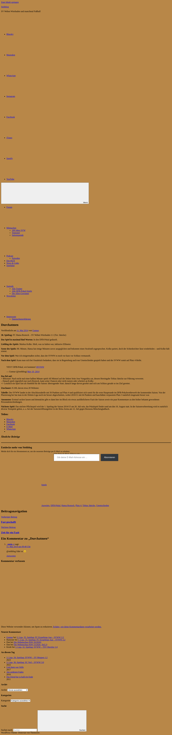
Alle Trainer (17, 289)
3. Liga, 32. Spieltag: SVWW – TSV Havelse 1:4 (36, 647)
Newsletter (11, 296)
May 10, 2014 (33, 371)
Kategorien (6, 700)
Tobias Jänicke (89, 505)
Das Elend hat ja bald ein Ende (19, 677)
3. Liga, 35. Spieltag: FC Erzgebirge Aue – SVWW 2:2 (40, 637)
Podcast (29, 256)
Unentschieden (102, 505)
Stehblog (5, 7)
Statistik (30, 286)
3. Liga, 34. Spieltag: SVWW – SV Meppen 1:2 (27, 657)
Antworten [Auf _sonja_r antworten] (11, 556)
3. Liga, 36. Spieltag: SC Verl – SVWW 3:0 (25, 662)
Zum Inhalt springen (10, 2)
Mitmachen (31, 228)
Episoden (16, 258)
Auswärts (45, 505)
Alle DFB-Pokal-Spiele (22, 291)
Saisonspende (18, 235)
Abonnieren (109, 457)
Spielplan (10, 265)
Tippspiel (16, 233)
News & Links (12, 263)
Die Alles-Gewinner (20, 293)
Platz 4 (78, 505)
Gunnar (35, 330)
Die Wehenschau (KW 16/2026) (27, 642)
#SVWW (40, 367)
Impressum (31, 316)
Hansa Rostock (67, 505)
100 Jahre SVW (18, 230)
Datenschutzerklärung (21, 319)
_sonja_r (10, 544)
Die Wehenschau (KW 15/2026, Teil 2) (30, 644)
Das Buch (10, 261)
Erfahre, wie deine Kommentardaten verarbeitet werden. (77, 627)
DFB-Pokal (55, 505)
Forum (9, 207)
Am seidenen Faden (15, 672)
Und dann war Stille (15, 667)
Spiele (44, 485)
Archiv (4, 690)
